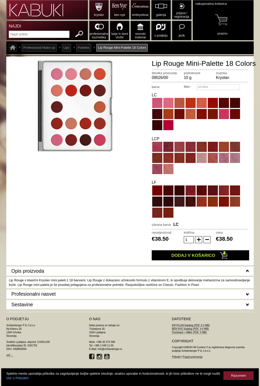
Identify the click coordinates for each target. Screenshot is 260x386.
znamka (221, 73)
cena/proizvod (161, 232)
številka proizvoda (164, 73)
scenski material (140, 35)
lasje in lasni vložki (119, 35)
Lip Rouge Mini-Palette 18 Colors (122, 47)
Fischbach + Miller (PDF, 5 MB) (189, 332)
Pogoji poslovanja (192, 356)
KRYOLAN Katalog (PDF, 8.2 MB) (191, 325)
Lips (66, 47)
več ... (9, 355)
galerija (161, 15)
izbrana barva (161, 225)
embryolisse (140, 15)
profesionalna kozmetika (99, 35)
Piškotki (176, 356)
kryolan (99, 15)
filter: (187, 87)
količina (189, 232)
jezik (182, 35)
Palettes (84, 47)
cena (219, 232)
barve (156, 87)
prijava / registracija (181, 14)
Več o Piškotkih (17, 378)
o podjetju (161, 35)
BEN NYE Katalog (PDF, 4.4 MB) (190, 328)
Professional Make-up (39, 47)
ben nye (119, 15)
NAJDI (15, 26)
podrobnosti (192, 73)
